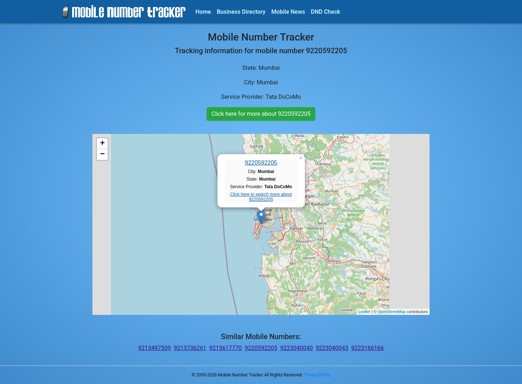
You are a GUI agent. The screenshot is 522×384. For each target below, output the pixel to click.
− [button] (102, 154)
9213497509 (154, 348)
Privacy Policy (317, 374)
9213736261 (190, 348)
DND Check (325, 11)
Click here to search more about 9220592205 (261, 197)
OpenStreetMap (392, 311)
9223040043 (332, 348)
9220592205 (261, 163)
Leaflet (364, 311)
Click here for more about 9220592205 (260, 113)
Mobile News (288, 11)
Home (203, 11)
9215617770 (225, 348)
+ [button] (102, 143)
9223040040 (296, 348)
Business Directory (241, 11)
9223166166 (367, 348)
